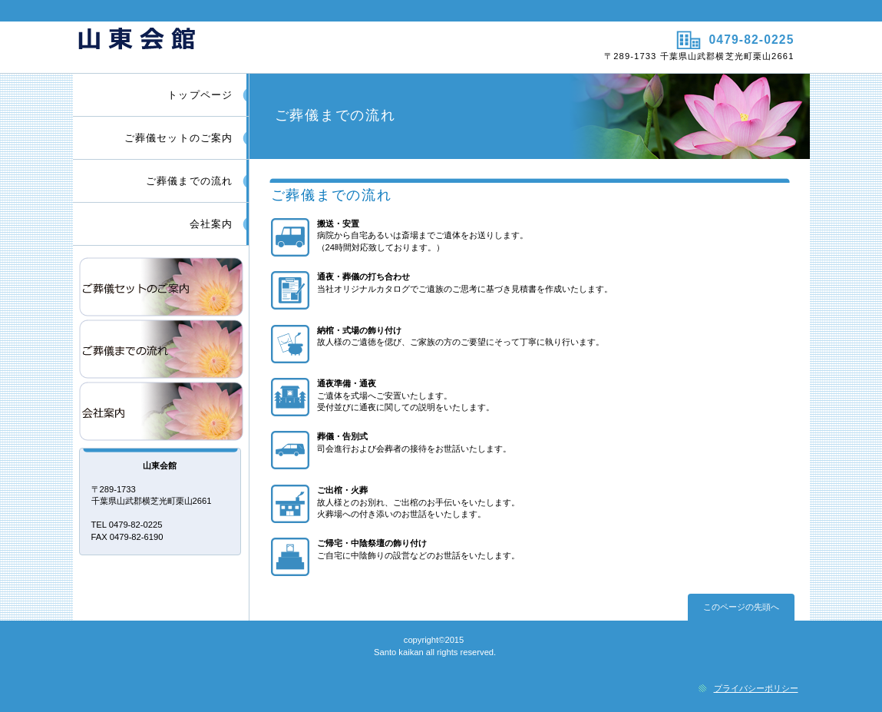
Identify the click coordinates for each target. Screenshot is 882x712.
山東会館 (255, 47)
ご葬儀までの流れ (161, 349)
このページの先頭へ (741, 606)
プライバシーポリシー (756, 688)
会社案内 (161, 411)
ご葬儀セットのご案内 (161, 286)
